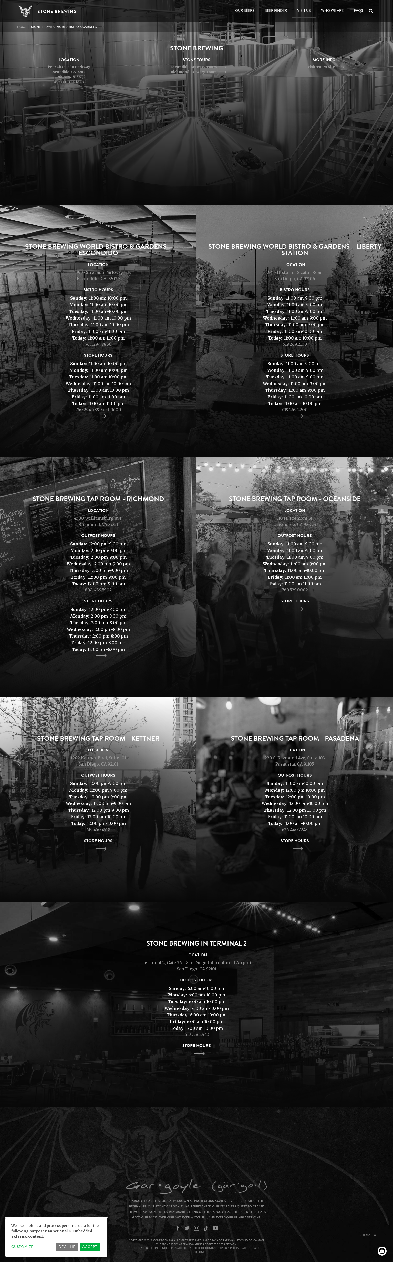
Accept (89, 1246)
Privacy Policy (181, 1248)
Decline (67, 1246)
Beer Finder (276, 10)
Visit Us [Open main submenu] (304, 10)
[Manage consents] (382, 1251)
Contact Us (141, 1248)
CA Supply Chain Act (233, 1248)
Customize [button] (22, 1246)
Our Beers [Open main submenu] (244, 10)
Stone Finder (160, 1248)
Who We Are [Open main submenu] (332, 10)
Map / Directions (69, 82)
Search (372, 11)
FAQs (358, 10)
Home (21, 27)
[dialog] (56, 1237)
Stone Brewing (57, 11)
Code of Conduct (205, 1248)
